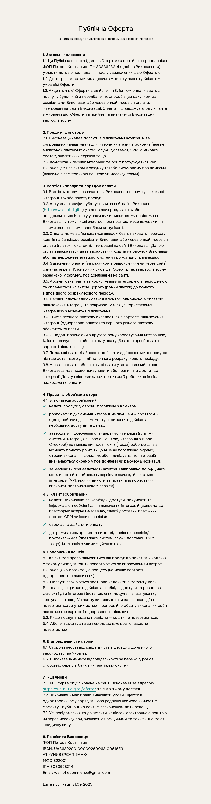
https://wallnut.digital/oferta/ (69, 689)
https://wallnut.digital (63, 209)
